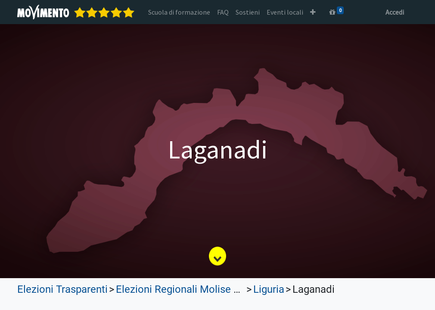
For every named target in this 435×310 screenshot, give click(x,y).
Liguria (268, 289)
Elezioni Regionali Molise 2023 (186, 289)
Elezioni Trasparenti (62, 289)
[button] (313, 12)
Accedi (394, 12)
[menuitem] (179, 12)
